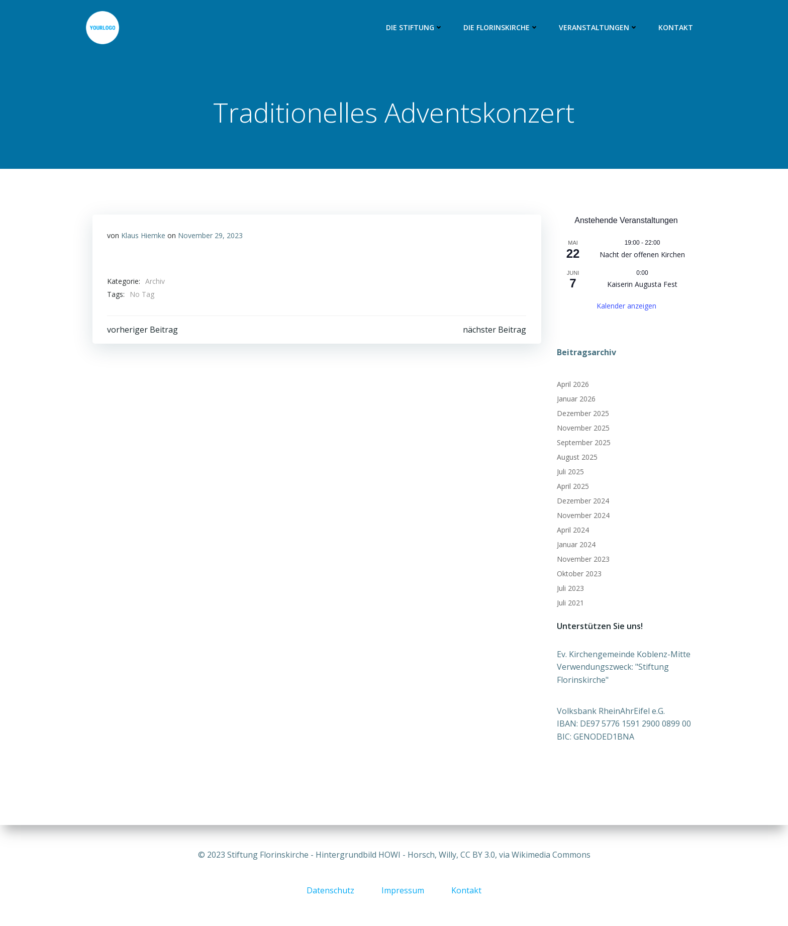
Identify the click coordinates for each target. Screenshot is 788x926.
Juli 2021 (569, 603)
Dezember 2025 (582, 414)
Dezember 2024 (582, 501)
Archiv (155, 282)
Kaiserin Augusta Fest (642, 284)
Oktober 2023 (578, 574)
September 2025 (583, 443)
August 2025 (576, 457)
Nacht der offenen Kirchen (642, 255)
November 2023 (582, 559)
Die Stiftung (415, 28)
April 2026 (572, 384)
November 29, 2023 (210, 236)
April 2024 (572, 530)
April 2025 (572, 486)
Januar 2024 (575, 545)
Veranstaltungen (599, 28)
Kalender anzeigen (626, 306)
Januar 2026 (575, 399)
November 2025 (582, 428)
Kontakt (676, 28)
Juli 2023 (569, 588)
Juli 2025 (569, 472)
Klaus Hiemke (143, 236)
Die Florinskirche (501, 28)
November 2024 (582, 516)
